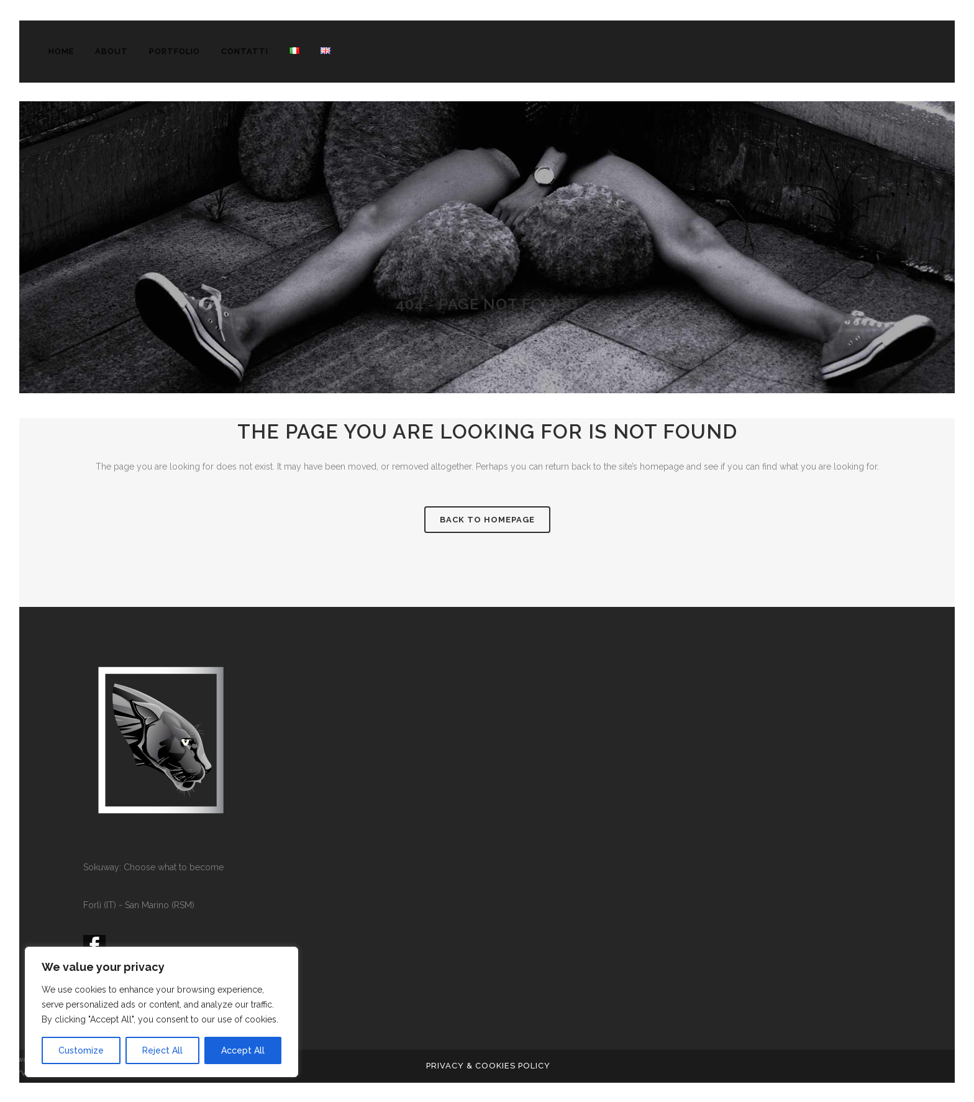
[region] (161, 1012)
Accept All (243, 1050)
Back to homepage (487, 519)
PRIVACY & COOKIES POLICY (488, 1065)
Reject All (162, 1050)
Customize (81, 1050)
